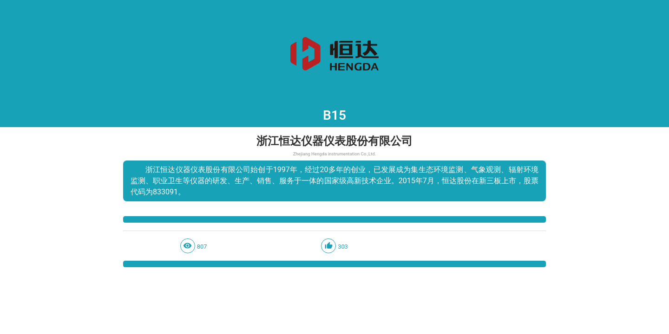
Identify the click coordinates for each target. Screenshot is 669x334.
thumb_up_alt (328, 245)
